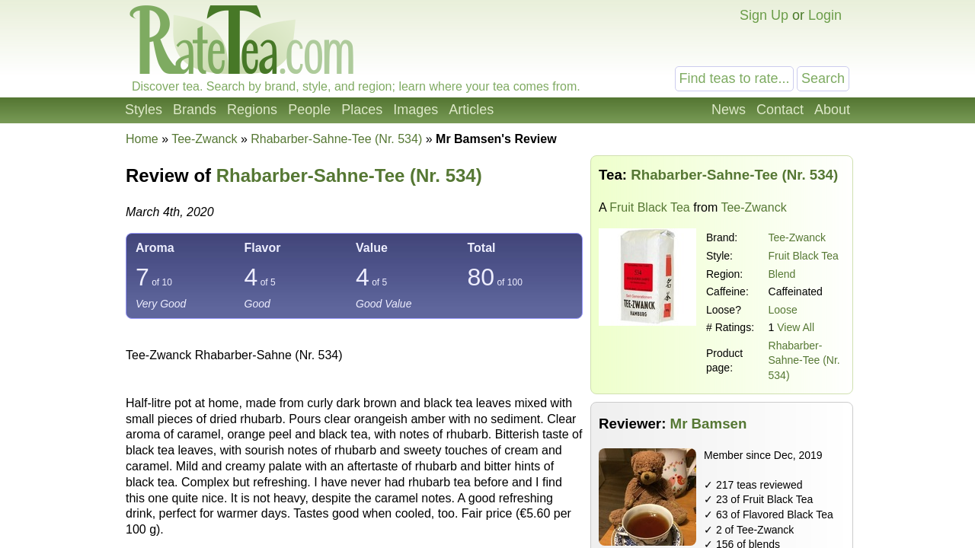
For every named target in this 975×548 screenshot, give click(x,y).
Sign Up (764, 15)
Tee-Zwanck (797, 237)
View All (795, 327)
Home (142, 138)
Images (415, 109)
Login (825, 15)
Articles (471, 109)
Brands (194, 109)
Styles (143, 109)
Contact (780, 109)
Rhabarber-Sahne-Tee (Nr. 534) (804, 360)
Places (361, 109)
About (832, 109)
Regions (252, 109)
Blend (782, 274)
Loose (783, 310)
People (309, 109)
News (728, 109)
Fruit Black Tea (649, 207)
